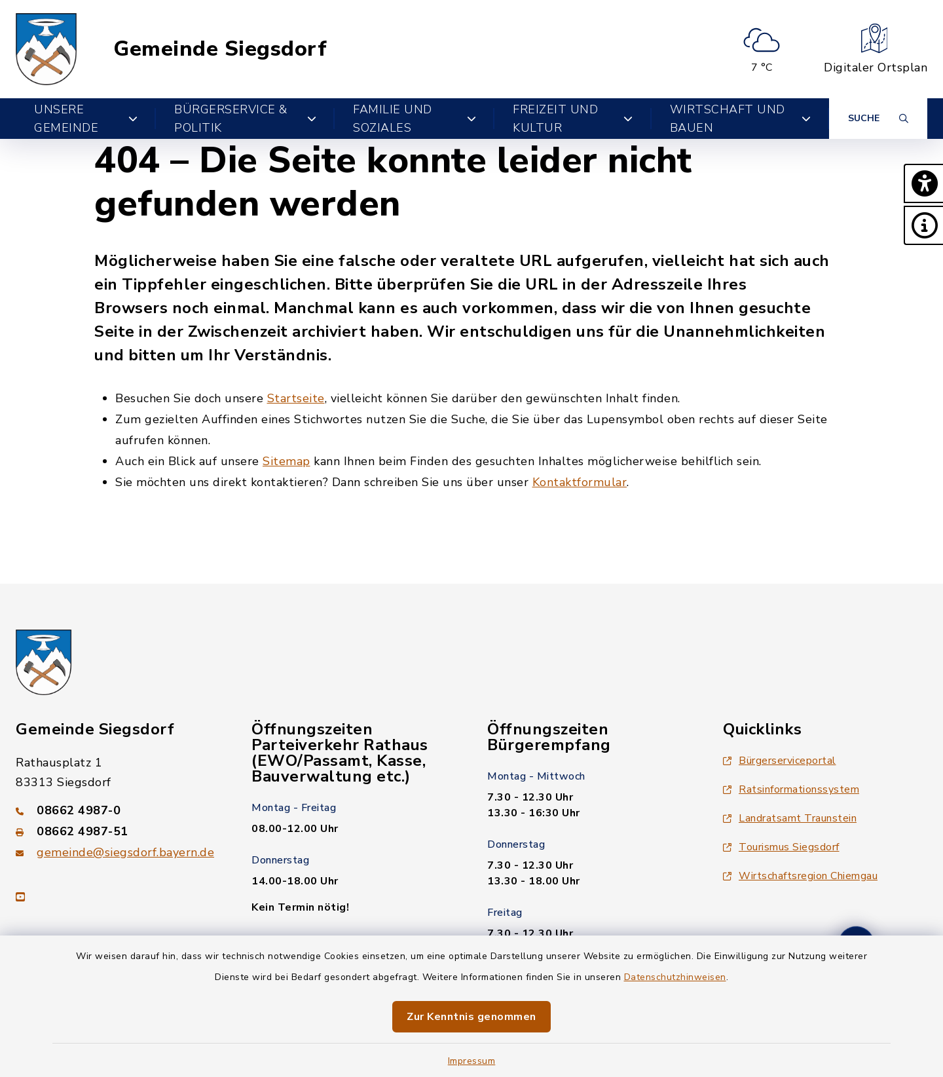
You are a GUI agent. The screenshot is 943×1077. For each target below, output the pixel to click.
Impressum (472, 1061)
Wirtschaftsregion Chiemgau (800, 876)
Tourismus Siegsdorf (781, 847)
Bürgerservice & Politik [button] (245, 119)
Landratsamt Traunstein (790, 818)
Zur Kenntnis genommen (471, 1017)
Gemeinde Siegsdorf (220, 49)
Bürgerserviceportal (779, 760)
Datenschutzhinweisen (675, 977)
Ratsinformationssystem (791, 789)
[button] (923, 183)
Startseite (296, 398)
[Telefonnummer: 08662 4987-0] (118, 810)
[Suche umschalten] (878, 118)
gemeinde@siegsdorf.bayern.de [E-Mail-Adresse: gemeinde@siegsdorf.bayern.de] (125, 852)
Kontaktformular (579, 482)
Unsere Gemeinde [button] (86, 119)
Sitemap (286, 461)
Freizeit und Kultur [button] (573, 119)
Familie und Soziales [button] (414, 119)
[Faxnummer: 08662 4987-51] (118, 831)
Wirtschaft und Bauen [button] (740, 119)
